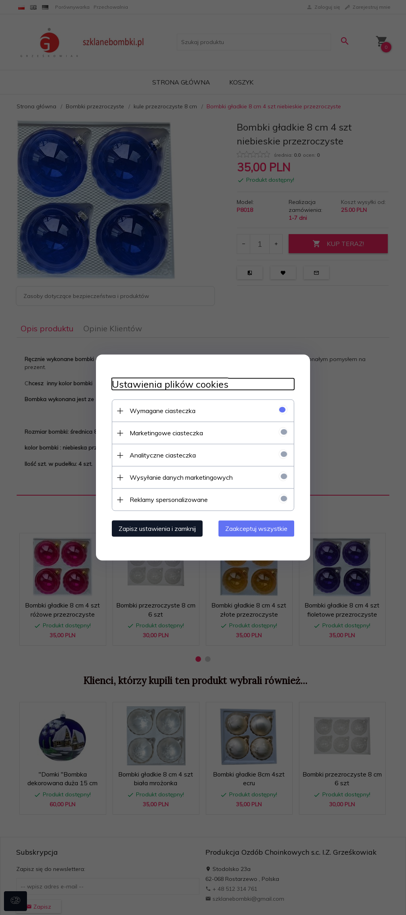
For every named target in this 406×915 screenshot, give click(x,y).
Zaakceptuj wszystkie (256, 528)
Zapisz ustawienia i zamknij (157, 528)
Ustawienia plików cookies (170, 384)
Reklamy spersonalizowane (169, 500)
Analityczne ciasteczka (163, 455)
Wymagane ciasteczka (162, 411)
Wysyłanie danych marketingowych (181, 477)
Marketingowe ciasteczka (166, 433)
